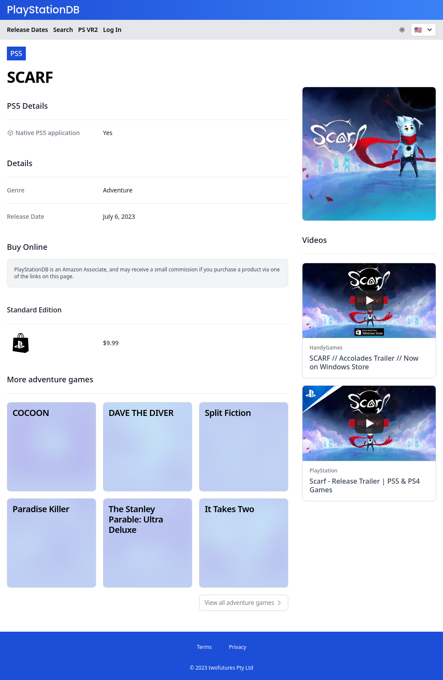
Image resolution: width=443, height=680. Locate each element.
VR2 (88, 29)
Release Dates (27, 29)
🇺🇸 (424, 29)
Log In (112, 29)
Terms (204, 647)
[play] (369, 300)
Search (63, 29)
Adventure (117, 190)
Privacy (237, 647)
